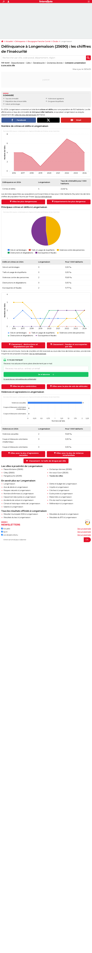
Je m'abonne (44, 375)
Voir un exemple (84, 529)
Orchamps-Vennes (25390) (60, 469)
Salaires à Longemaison (13, 507)
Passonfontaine (17, 63)
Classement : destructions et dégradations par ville (24, 345)
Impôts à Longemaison (59, 487)
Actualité (9, 41)
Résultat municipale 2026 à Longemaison (21, 514)
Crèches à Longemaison (59, 490)
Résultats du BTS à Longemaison (63, 517)
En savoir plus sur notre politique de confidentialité (20, 379)
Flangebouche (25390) (13, 476)
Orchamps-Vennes (55, 63)
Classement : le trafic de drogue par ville (47, 461)
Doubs (55, 41)
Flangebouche (39, 63)
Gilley (28, 63)
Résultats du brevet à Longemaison (64, 514)
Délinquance (20, 41)
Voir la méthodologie (43, 197)
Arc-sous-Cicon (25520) (58, 473)
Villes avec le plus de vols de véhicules (69, 386)
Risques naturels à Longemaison (17, 490)
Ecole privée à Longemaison (61, 494)
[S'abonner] (46, 539)
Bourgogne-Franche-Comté (39, 41)
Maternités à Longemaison (60, 497)
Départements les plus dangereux (70, 201)
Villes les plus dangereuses (24, 201)
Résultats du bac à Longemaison (17, 517)
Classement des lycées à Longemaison (20, 497)
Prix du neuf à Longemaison (60, 500)
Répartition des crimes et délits (15, 101)
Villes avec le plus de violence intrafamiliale (69, 454)
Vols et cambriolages (12, 104)
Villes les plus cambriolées (24, 386)
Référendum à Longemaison (61, 503)
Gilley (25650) (9, 473)
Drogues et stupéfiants (55, 101)
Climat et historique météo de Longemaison (22, 503)
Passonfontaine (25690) (13, 469)
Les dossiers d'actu (9, 535)
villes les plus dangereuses (26, 115)
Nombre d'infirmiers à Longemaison (19, 494)
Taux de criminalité (11, 99)
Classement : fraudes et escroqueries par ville (70, 345)
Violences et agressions (56, 99)
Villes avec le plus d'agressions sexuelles (24, 454)
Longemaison (9, 484)
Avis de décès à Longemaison (16, 487)
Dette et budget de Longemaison (63, 484)
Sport (4, 532)
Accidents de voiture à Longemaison (18, 500)
